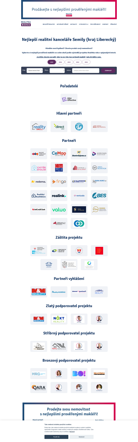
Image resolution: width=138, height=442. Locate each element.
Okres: (46, 70)
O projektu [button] (83, 24)
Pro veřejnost (95, 24)
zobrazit (108, 70)
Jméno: (69, 70)
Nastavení (81, 437)
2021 (86, 62)
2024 (60, 62)
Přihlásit (113, 24)
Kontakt (105, 24)
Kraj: (24, 70)
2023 (69, 62)
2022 (77, 62)
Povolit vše (56, 437)
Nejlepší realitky (49, 24)
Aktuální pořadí (62, 24)
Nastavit (72, 431)
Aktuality (73, 24)
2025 (51, 62)
